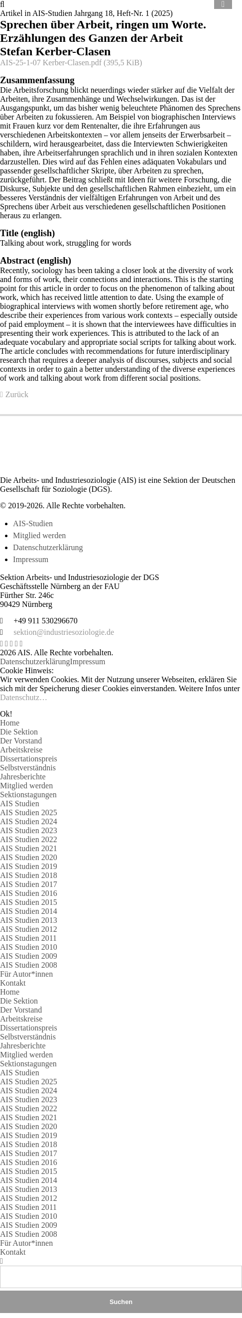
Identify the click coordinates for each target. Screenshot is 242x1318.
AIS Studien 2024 (28, 821)
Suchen (121, 1302)
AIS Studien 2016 (28, 893)
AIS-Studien (33, 523)
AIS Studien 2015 (28, 902)
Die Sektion (19, 732)
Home (9, 723)
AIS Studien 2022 (28, 839)
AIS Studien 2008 (28, 965)
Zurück (16, 394)
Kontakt (13, 983)
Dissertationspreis (28, 758)
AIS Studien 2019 (28, 866)
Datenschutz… (23, 697)
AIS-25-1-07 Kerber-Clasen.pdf (71, 62)
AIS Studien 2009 (28, 956)
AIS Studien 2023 (28, 830)
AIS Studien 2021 (28, 848)
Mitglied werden (39, 535)
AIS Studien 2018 (28, 875)
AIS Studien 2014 (28, 911)
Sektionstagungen (28, 794)
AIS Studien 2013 (28, 920)
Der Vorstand (21, 740)
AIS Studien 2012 (28, 929)
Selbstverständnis (28, 767)
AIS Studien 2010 (28, 947)
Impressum (30, 559)
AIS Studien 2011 (28, 938)
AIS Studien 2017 (28, 884)
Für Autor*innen (26, 974)
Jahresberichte (23, 776)
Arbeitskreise (21, 749)
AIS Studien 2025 (28, 812)
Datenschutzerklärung (48, 547)
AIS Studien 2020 (28, 857)
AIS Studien (19, 803)
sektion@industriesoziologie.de (63, 632)
